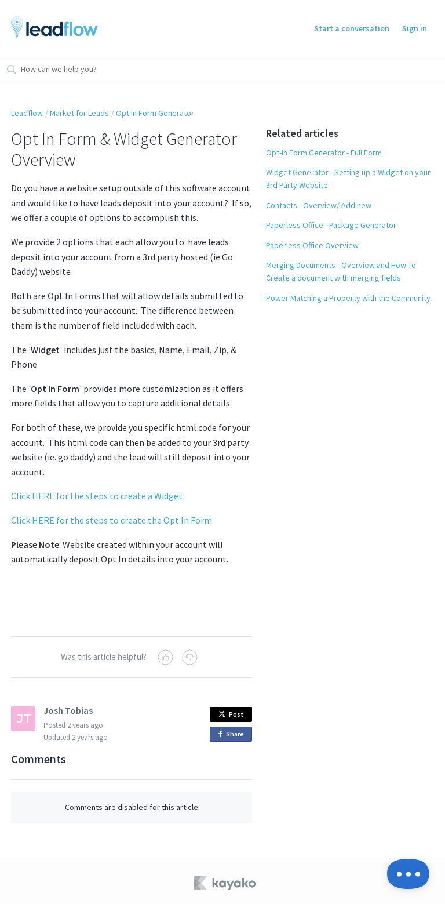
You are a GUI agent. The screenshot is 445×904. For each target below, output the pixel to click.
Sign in (414, 28)
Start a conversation (351, 28)
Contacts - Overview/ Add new (318, 205)
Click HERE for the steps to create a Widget (97, 496)
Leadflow (27, 113)
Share (233, 734)
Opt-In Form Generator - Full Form (324, 152)
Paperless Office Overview (312, 245)
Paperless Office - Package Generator (331, 225)
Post (231, 714)
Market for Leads (79, 113)
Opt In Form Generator (155, 113)
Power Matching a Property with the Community (348, 298)
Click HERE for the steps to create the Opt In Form (111, 520)
